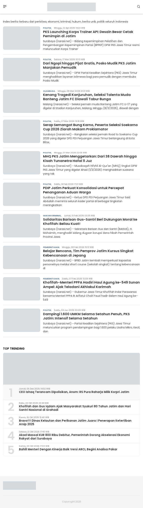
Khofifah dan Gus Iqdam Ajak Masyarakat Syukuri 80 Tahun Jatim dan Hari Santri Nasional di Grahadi (75, 408)
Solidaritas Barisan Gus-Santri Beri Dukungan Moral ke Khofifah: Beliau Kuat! (90, 221)
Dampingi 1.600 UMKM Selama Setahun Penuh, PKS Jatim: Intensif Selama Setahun (86, 316)
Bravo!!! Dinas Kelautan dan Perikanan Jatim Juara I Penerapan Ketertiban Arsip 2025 (75, 422)
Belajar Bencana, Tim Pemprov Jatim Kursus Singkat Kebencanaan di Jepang (88, 253)
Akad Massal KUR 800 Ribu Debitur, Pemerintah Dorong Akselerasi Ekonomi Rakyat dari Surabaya (74, 436)
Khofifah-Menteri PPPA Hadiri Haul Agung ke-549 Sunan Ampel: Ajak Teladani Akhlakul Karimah (91, 284)
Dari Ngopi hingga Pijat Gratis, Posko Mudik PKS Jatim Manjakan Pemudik (89, 65)
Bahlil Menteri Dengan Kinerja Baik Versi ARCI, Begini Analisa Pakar (68, 449)
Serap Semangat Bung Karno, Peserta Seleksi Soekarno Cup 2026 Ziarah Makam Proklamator (90, 126)
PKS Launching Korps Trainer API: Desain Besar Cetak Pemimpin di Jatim (88, 33)
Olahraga (49, 91)
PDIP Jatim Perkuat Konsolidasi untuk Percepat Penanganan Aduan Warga (83, 190)
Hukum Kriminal (52, 215)
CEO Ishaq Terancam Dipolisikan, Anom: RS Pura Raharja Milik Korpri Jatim (74, 392)
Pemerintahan (51, 247)
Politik (47, 27)
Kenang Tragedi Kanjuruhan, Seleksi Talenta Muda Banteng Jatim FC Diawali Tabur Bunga (87, 96)
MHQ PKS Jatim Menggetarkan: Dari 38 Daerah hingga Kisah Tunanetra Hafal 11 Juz (90, 158)
